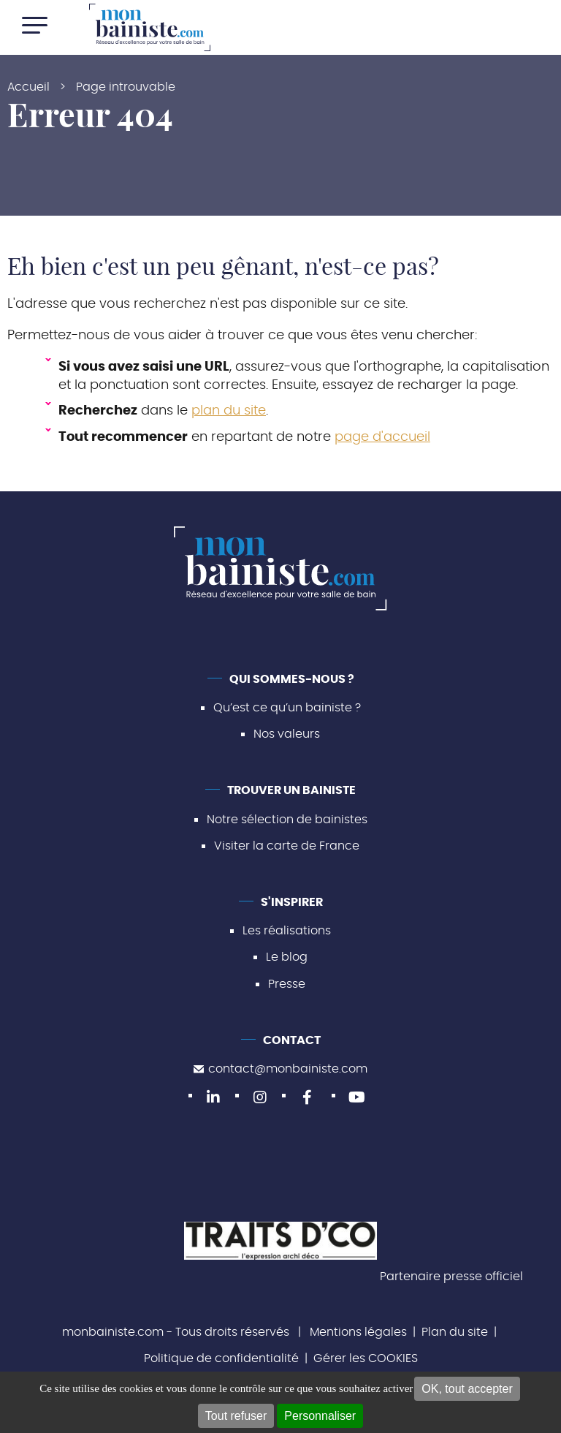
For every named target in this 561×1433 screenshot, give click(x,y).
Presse (286, 984)
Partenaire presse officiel (451, 1276)
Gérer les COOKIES (365, 1358)
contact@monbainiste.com (280, 1069)
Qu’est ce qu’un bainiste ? (287, 708)
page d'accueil (382, 437)
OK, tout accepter (467, 1389)
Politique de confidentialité (221, 1358)
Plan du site (454, 1332)
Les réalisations (287, 931)
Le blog (287, 957)
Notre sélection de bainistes (287, 819)
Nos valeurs (286, 734)
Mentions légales (358, 1332)
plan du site (228, 410)
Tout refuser (236, 1416)
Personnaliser (320, 1416)
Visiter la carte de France (286, 846)
